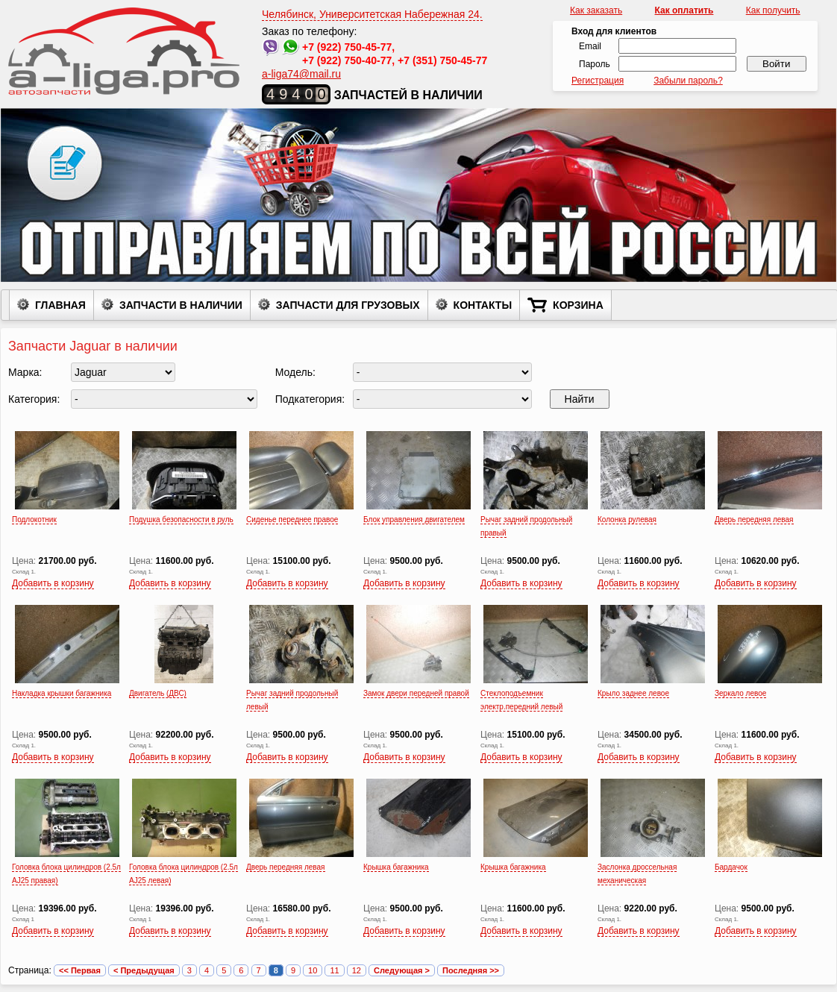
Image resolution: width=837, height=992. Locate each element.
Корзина (565, 305)
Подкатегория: (310, 399)
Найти (580, 399)
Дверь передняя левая (754, 519)
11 (334, 970)
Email (590, 46)
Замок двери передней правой (416, 693)
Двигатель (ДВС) (157, 693)
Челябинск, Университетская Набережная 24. (372, 14)
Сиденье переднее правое (292, 519)
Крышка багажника (396, 867)
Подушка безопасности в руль (181, 519)
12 (356, 970)
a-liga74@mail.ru (301, 74)
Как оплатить (684, 10)
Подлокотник (34, 519)
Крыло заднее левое (633, 693)
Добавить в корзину (53, 583)
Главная (51, 304)
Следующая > (402, 970)
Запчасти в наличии (171, 304)
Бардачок (731, 867)
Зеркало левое (740, 693)
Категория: (34, 399)
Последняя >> (470, 970)
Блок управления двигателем (414, 519)
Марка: (25, 372)
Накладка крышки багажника (61, 693)
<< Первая (80, 970)
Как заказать (596, 10)
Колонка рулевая (627, 519)
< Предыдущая (144, 970)
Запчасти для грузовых (339, 304)
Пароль (594, 64)
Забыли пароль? (688, 80)
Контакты (474, 304)
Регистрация (597, 80)
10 (312, 970)
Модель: (295, 372)
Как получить (773, 10)
